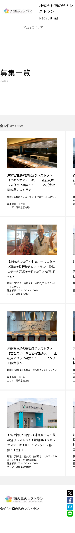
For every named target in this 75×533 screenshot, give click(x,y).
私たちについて (33, 27)
